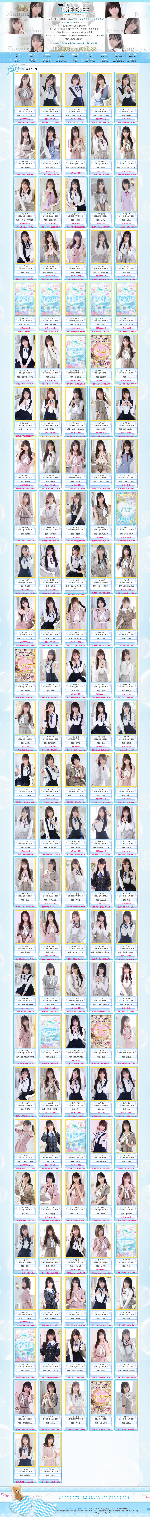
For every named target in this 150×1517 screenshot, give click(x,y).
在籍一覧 (84, 1496)
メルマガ (100, 1498)
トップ (60, 1496)
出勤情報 (68, 1496)
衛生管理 (126, 1496)
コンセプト (62, 1498)
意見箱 (119, 1496)
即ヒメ (80, 1498)
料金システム (94, 1496)
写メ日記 (87, 1498)
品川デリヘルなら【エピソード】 (76, 1509)
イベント (108, 1498)
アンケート (117, 1498)
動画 (94, 1498)
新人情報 (76, 1496)
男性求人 (112, 1496)
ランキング (72, 1498)
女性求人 (103, 1496)
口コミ (125, 1498)
